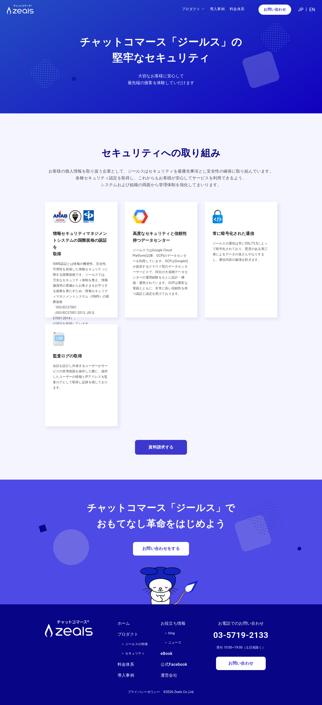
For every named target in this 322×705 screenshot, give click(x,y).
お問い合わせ (275, 9)
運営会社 (169, 674)
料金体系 (237, 9)
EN (312, 9)
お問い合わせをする (161, 548)
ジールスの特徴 (136, 644)
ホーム (124, 623)
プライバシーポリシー (144, 691)
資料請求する (160, 447)
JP (300, 9)
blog (171, 633)
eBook (167, 653)
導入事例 (217, 9)
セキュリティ (135, 653)
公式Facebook (174, 664)
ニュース (174, 642)
